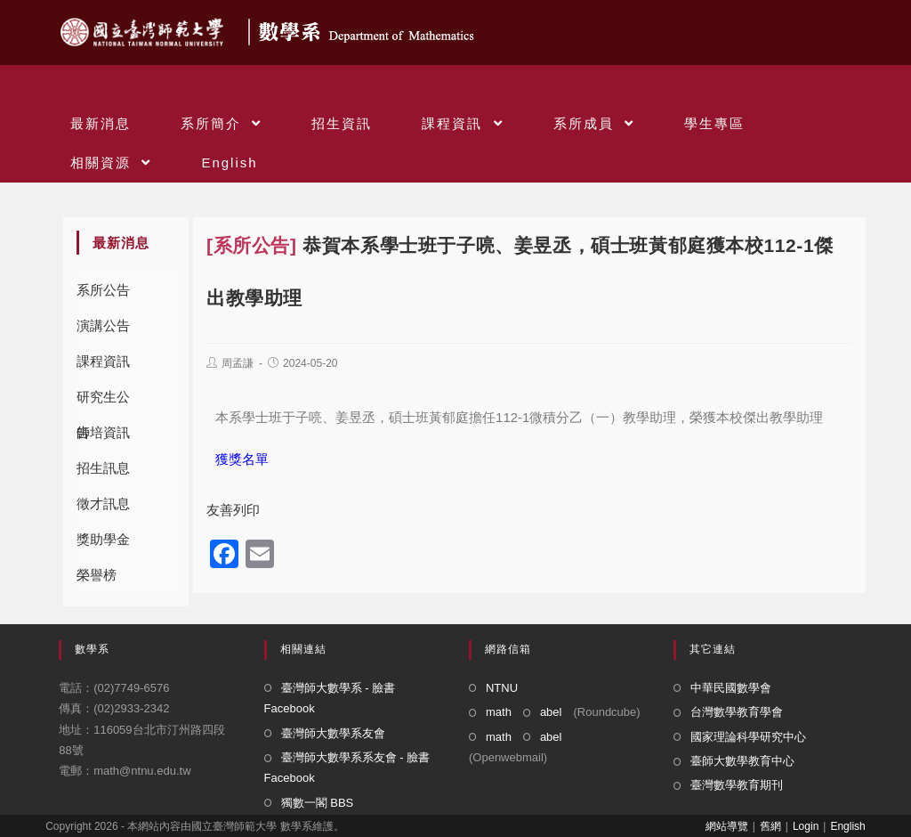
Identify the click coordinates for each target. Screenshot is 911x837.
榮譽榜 (97, 574)
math (499, 712)
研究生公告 (103, 402)
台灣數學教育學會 (736, 712)
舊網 (770, 826)
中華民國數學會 (730, 688)
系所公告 (103, 289)
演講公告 (103, 325)
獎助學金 (103, 539)
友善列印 (233, 509)
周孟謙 (238, 363)
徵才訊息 (103, 503)
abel (551, 712)
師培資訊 (103, 432)
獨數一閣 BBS (317, 802)
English (847, 826)
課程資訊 (103, 361)
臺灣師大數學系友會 (333, 733)
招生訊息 (103, 467)
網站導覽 (726, 826)
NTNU (502, 688)
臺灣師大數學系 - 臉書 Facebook (330, 698)
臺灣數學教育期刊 (736, 785)
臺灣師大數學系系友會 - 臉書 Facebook (347, 767)
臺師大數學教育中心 (742, 761)
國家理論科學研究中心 (748, 737)
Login (805, 826)
